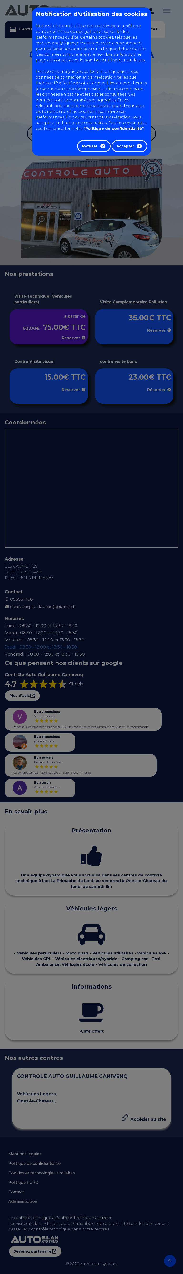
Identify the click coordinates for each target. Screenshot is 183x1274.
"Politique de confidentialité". (114, 128)
